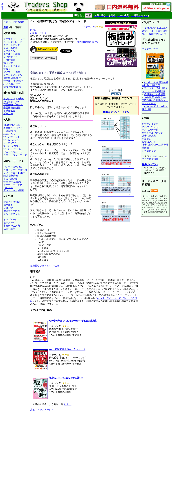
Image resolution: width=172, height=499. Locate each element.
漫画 (5, 181)
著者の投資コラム (151, 144)
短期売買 (8, 38)
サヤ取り (8, 81)
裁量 (18, 72)
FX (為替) (8, 101)
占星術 (12, 87)
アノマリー (9, 72)
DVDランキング (150, 126)
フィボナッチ (10, 57)
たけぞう (18, 128)
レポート (22, 172)
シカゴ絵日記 (149, 150)
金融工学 (8, 208)
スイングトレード (12, 42)
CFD (16, 101)
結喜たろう (9, 134)
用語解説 (146, 138)
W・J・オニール (12, 149)
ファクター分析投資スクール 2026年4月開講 (155, 90)
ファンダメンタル (12, 75)
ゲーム (12, 181)
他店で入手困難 (11, 210)
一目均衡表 (9, 60)
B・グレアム (10, 143)
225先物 (20, 98)
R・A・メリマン (12, 146)
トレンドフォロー (12, 66)
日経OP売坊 (9, 131)
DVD (16, 166)
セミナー (8, 166)
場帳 (18, 181)
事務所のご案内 (11, 225)
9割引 (21, 190)
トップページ (10, 219)
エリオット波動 (11, 54)
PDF (155, 156)
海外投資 (15, 107)
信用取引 (8, 205)
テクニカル (9, 51)
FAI (21, 78)
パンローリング (38, 33)
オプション (9, 98)
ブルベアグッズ (11, 214)
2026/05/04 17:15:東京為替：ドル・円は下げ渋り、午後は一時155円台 (155, 31)
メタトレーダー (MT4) (15, 169)
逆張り (6, 69)
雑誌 (5, 175)
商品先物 (8, 104)
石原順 (16, 125)
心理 (5, 84)
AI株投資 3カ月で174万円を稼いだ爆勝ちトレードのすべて (155, 100)
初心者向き (14, 201)
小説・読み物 (10, 178)
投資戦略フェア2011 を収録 (44, 265)
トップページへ (45, 409)
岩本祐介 (8, 128)
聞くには (9, 187)
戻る (32, 409)
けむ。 (33, 29)
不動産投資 (9, 110)
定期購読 (13, 175)
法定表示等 (9, 228)
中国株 (6, 107)
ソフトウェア (10, 172)
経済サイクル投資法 (154, 94)
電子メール (9, 222)
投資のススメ (149, 141)
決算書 (14, 78)
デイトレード (20, 38)
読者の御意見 (149, 135)
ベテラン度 (89, 26)
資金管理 (18, 81)
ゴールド (18, 104)
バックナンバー (150, 48)
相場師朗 (8, 125)
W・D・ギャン (11, 140)
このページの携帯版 (13, 22)
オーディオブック (12, 184)
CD (21, 166)
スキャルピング (11, 45)
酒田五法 (8, 63)
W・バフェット (11, 137)
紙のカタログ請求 (154, 158)
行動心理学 (14, 84)
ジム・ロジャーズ (12, 152)
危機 (5, 87)
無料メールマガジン (152, 132)
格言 (18, 87)
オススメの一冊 (150, 129)
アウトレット (10, 190)
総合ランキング (150, 123)
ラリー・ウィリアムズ (15, 155)
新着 (5, 27)
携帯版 (2, 6)
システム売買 (10, 48)
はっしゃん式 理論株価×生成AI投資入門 (155, 84)
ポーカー (8, 113)
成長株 (6, 78)
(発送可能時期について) (87, 42)
